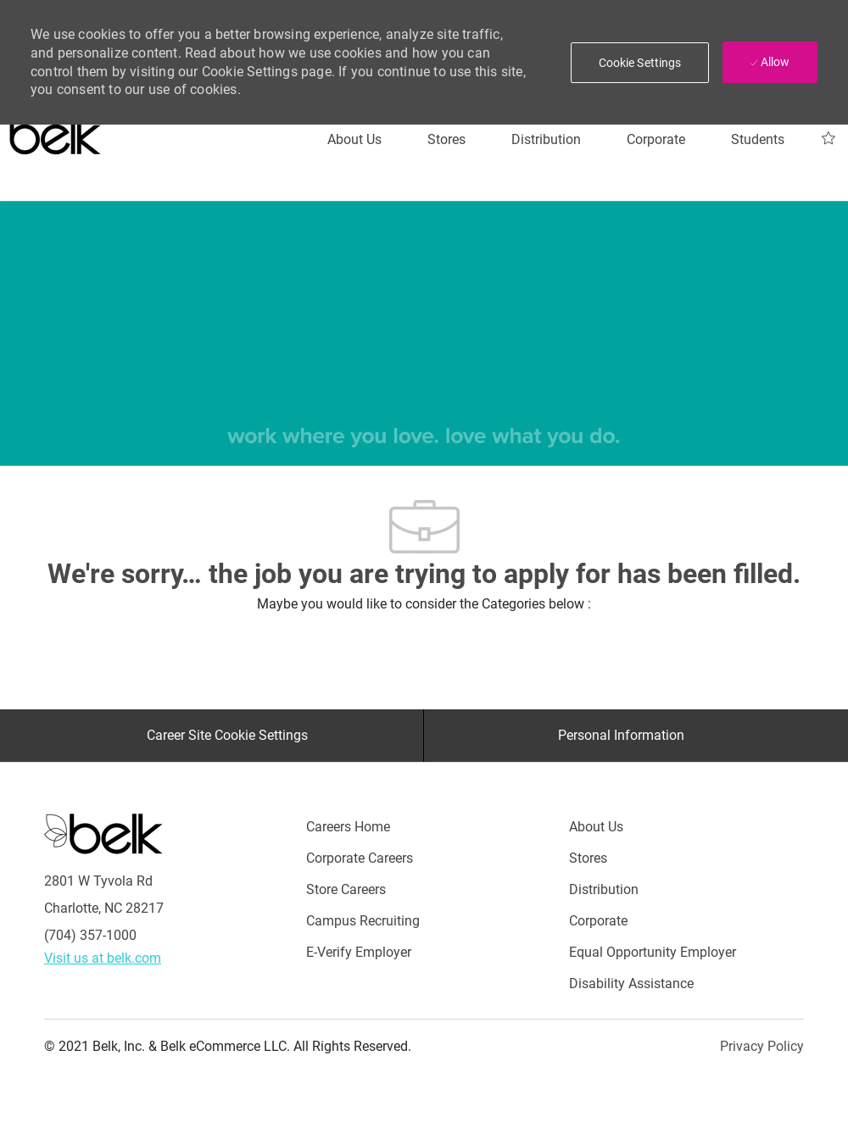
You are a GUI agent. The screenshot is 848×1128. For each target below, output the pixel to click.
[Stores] (446, 140)
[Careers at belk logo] (55, 131)
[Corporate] (656, 140)
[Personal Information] (621, 735)
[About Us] (354, 140)
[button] (640, 62)
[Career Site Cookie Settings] (227, 735)
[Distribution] (546, 140)
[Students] (757, 140)
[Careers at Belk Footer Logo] (103, 833)
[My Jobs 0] (828, 138)
